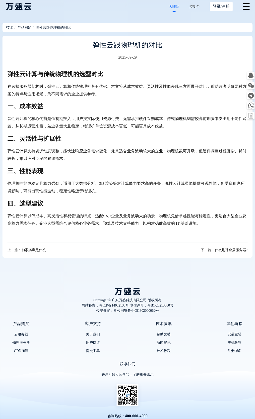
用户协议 (93, 342)
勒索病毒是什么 (33, 250)
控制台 (194, 6)
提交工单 (93, 351)
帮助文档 (164, 334)
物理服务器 (21, 342)
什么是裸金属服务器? (231, 250)
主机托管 (235, 342)
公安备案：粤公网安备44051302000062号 (127, 311)
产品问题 (24, 27)
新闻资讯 (164, 342)
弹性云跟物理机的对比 (53, 27)
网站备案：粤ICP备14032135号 (105, 305)
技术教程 (164, 351)
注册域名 (235, 351)
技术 (9, 27)
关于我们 (93, 334)
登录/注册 (221, 6)
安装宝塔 (235, 334)
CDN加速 (21, 351)
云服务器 (21, 334)
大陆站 (174, 6)
